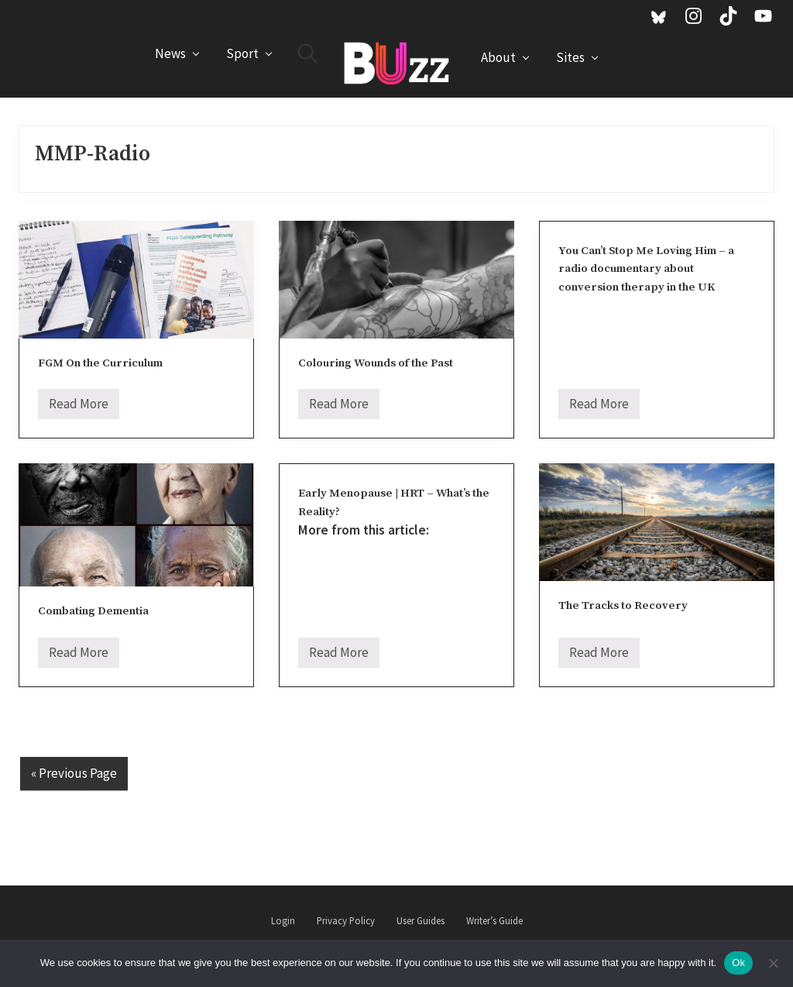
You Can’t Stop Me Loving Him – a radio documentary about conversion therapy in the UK (646, 268)
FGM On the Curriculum (100, 363)
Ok (738, 962)
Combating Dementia (93, 611)
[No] (773, 963)
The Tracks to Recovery (623, 605)
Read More (78, 407)
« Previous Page (74, 773)
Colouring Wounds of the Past (375, 363)
